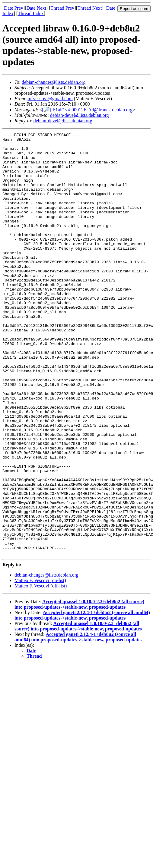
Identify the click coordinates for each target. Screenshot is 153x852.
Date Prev (13, 8)
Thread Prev (62, 8)
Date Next (36, 8)
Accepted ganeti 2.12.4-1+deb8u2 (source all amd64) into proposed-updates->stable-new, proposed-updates (82, 699)
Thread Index (31, 13)
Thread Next (90, 8)
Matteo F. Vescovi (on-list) (40, 664)
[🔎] (46, 109)
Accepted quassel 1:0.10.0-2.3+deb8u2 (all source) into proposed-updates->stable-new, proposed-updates (79, 688)
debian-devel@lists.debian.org (79, 115)
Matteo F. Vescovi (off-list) (40, 670)
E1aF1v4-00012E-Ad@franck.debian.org (92, 109)
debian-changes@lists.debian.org (54, 82)
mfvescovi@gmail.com (49, 98)
